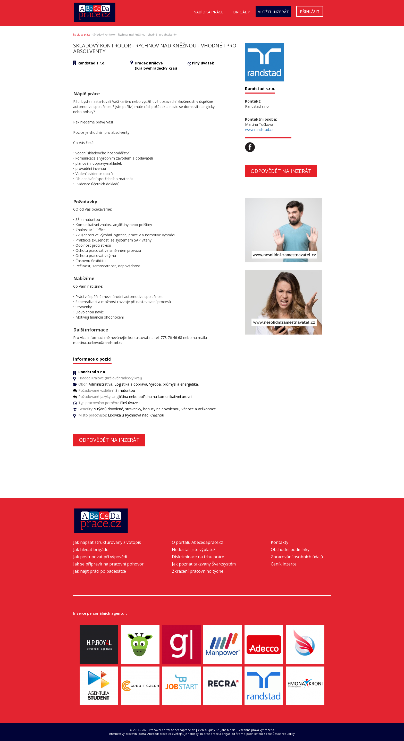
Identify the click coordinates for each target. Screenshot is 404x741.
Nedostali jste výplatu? (193, 549)
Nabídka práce (208, 11)
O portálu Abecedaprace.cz (197, 542)
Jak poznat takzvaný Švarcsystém (204, 564)
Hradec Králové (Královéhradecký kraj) (156, 66)
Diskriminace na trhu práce (198, 557)
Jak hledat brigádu (90, 549)
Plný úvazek (203, 63)
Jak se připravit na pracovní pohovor (108, 564)
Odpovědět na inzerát (109, 439)
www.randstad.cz (259, 129)
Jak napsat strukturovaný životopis (107, 542)
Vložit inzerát (273, 11)
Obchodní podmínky (290, 549)
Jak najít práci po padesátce (99, 571)
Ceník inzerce (284, 564)
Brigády (241, 11)
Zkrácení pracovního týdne (197, 571)
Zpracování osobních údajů (297, 557)
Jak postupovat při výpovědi (100, 557)
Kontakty (279, 542)
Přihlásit (309, 11)
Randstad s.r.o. (91, 63)
